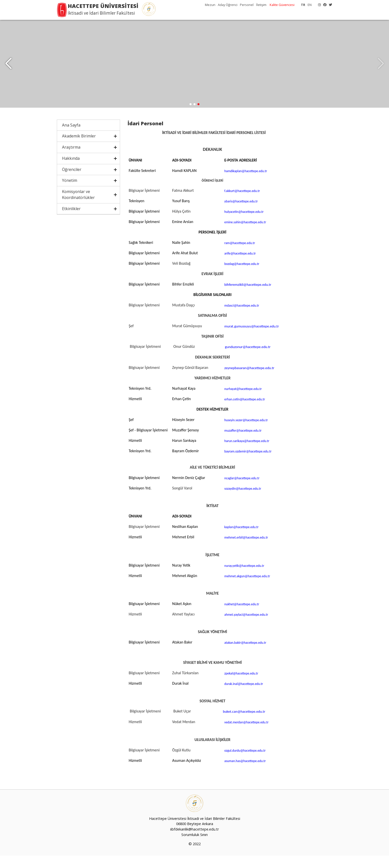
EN (310, 4)
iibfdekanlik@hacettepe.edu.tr (194, 840)
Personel (247, 4)
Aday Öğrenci (227, 4)
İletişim (261, 4)
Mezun (210, 4)
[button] (380, 69)
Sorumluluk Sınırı (194, 846)
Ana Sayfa (71, 136)
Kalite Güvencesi (282, 4)
